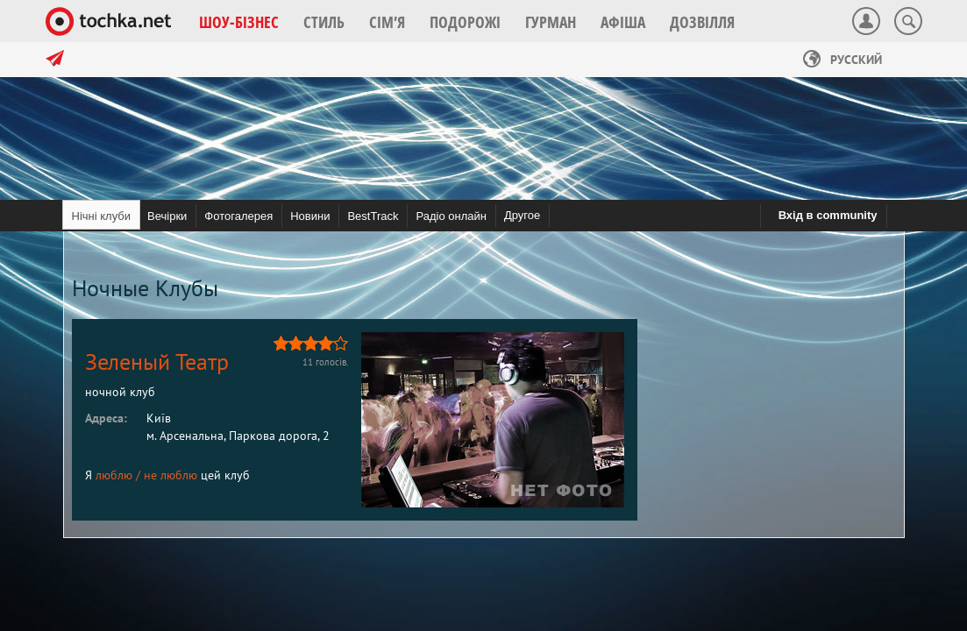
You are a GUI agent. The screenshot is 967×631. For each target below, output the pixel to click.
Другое (522, 215)
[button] (239, 22)
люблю (114, 475)
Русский (842, 59)
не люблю (170, 475)
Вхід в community (828, 215)
